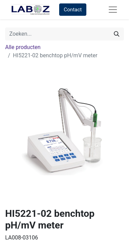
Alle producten (23, 47)
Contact (73, 10)
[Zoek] (116, 33)
